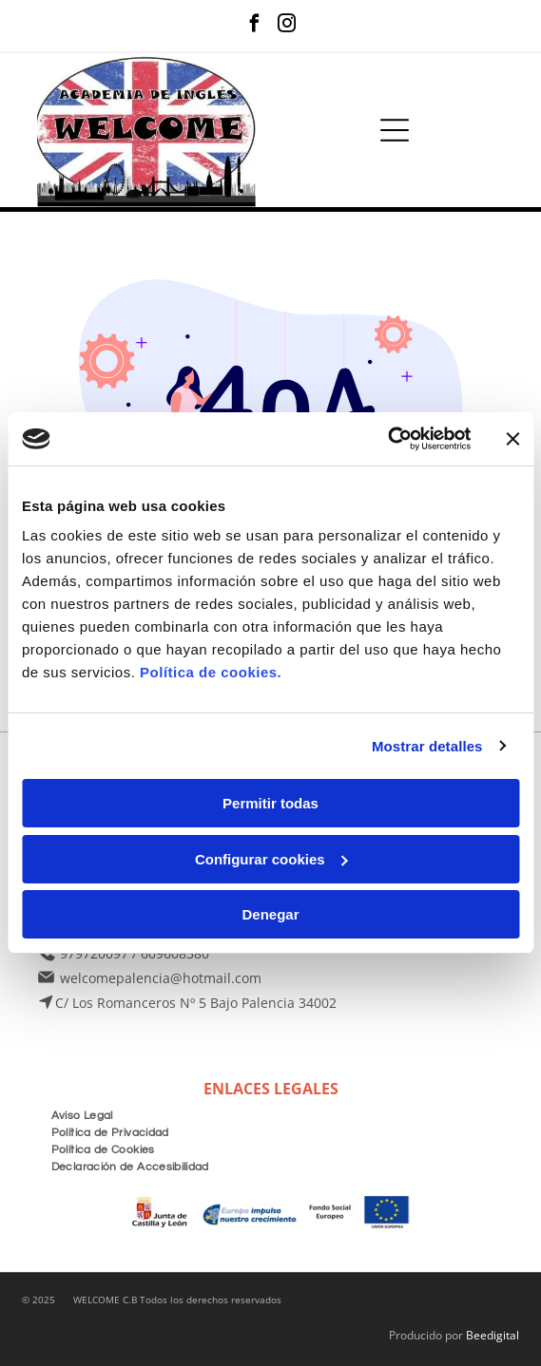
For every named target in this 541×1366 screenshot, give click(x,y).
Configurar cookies (271, 859)
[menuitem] (82, 1113)
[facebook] (254, 25)
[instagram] (286, 25)
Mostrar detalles (427, 746)
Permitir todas (270, 803)
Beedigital (492, 1335)
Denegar (270, 914)
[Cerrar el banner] (512, 439)
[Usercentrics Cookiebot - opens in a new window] (387, 439)
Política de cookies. (210, 672)
